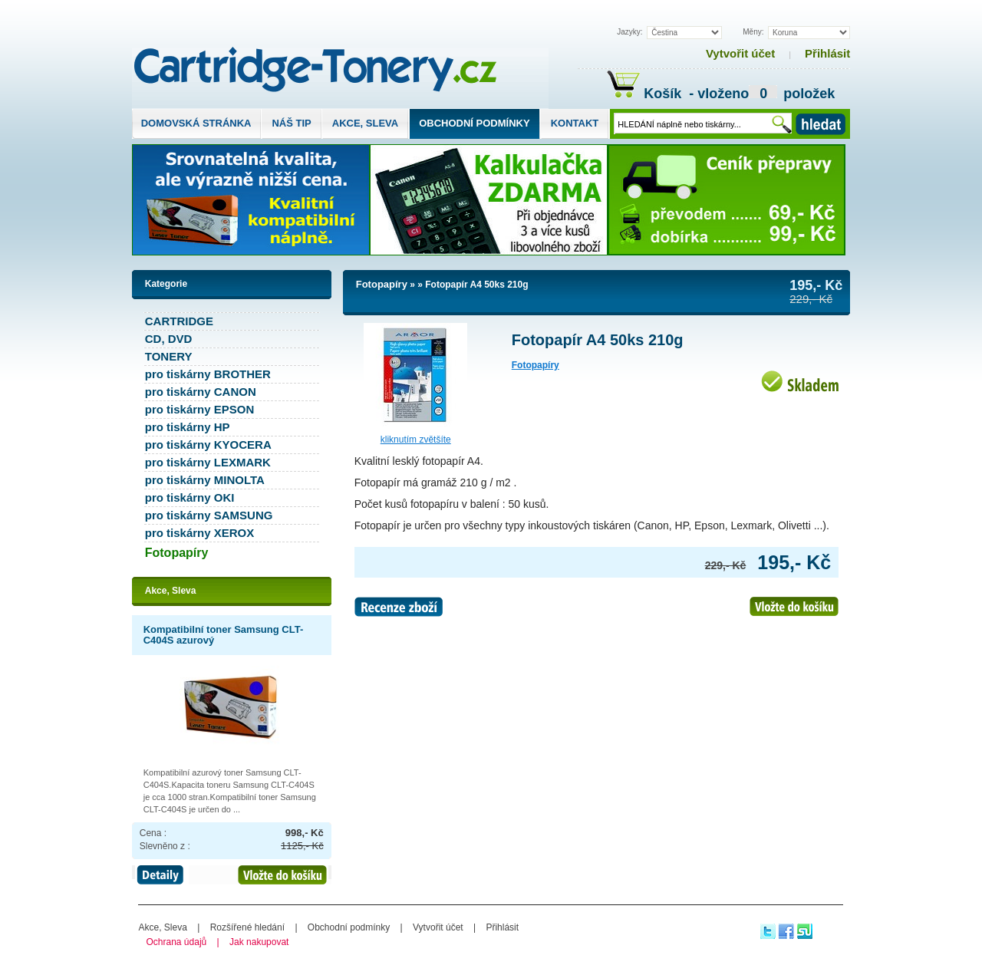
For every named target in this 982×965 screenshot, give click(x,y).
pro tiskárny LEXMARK (208, 462)
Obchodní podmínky (474, 123)
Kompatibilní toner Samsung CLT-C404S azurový (223, 635)
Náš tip (291, 123)
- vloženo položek (760, 95)
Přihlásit (827, 53)
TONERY (169, 356)
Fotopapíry (381, 284)
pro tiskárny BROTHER (208, 373)
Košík (646, 93)
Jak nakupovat (258, 942)
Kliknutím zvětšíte (416, 439)
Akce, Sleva (365, 123)
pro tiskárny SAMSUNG (209, 515)
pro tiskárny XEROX (200, 532)
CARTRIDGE (179, 321)
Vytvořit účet (740, 53)
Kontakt (575, 123)
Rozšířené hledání (247, 927)
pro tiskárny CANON (200, 391)
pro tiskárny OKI (190, 497)
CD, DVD (169, 338)
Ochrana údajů (177, 942)
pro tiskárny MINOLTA (205, 479)
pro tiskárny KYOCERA (208, 444)
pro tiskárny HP (187, 426)
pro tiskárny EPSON (200, 409)
